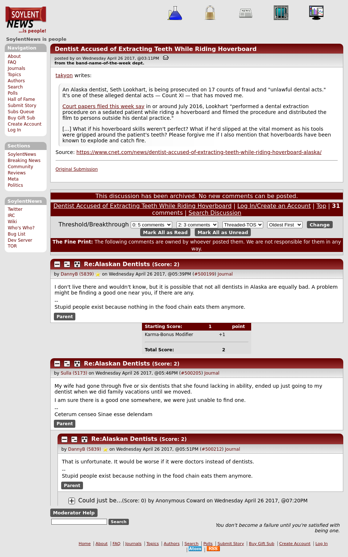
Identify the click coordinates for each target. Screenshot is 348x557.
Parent (64, 316)
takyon (64, 75)
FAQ (12, 62)
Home (85, 543)
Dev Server (20, 240)
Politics (15, 185)
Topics (14, 74)
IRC (11, 215)
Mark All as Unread (223, 232)
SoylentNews (26, 20)
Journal (225, 274)
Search (15, 87)
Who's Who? (21, 227)
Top (321, 205)
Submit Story (22, 105)
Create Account (24, 124)
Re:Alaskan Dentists (117, 264)
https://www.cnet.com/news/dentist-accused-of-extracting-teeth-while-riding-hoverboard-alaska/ (198, 152)
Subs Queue (21, 111)
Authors (16, 80)
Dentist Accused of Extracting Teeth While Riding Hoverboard (156, 49)
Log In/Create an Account (274, 205)
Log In (14, 130)
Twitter (15, 209)
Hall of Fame (21, 99)
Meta (13, 179)
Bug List (16, 234)
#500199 (204, 274)
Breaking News (24, 160)
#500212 (212, 449)
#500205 (191, 373)
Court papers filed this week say (103, 106)
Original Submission (77, 169)
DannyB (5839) (77, 274)
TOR (12, 246)
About (14, 56)
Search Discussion (215, 212)
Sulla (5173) (74, 373)
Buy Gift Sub (21, 118)
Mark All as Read (165, 232)
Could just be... (100, 500)
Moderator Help (74, 512)
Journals (16, 68)
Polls (12, 93)
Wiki (12, 221)
